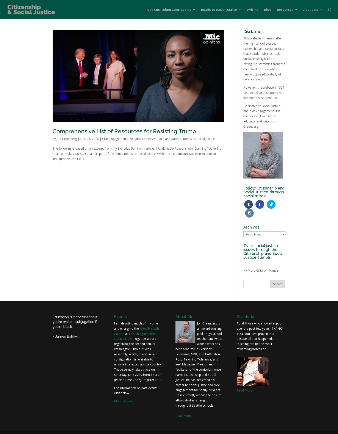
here (158, 371)
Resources (285, 10)
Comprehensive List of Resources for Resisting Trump (124, 131)
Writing (252, 10)
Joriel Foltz (142, 428)
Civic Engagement (114, 139)
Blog (267, 10)
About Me (311, 10)
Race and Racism (169, 139)
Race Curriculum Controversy (168, 10)
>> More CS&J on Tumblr (260, 262)
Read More (183, 407)
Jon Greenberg (67, 139)
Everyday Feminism (142, 139)
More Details (123, 392)
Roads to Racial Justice (219, 10)
